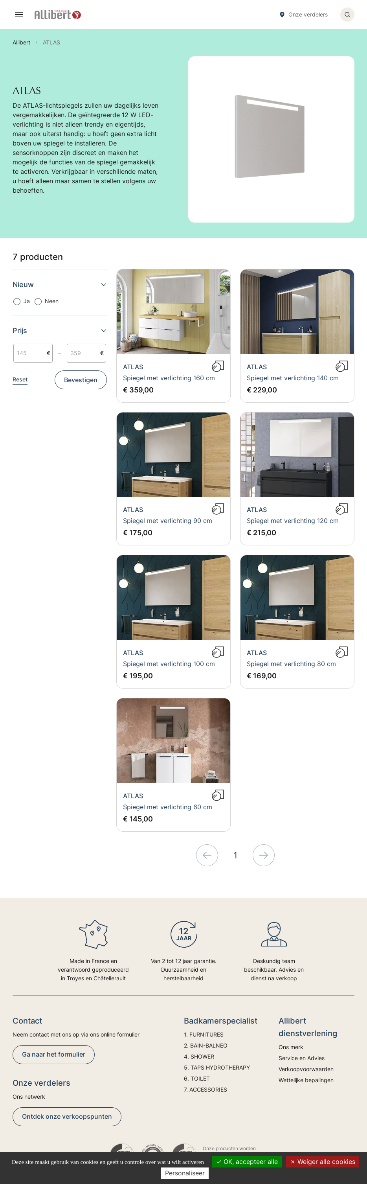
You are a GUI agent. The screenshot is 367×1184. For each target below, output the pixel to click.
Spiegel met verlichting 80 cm (291, 664)
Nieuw (60, 284)
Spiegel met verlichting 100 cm (169, 664)
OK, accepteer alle (247, 1162)
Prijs (60, 330)
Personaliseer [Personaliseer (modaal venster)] (185, 1173)
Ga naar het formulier (53, 1054)
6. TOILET (197, 1078)
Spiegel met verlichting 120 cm (293, 521)
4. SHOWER (199, 1056)
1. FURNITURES (204, 1034)
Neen (52, 301)
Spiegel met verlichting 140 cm (293, 378)
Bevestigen (80, 380)
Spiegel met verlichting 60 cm (167, 807)
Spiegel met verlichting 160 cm (169, 378)
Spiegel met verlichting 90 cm (167, 521)
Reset (20, 379)
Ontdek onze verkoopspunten (67, 1116)
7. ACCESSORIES (205, 1089)
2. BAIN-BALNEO (206, 1045)
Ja (27, 301)
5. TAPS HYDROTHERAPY (217, 1067)
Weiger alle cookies (322, 1162)
